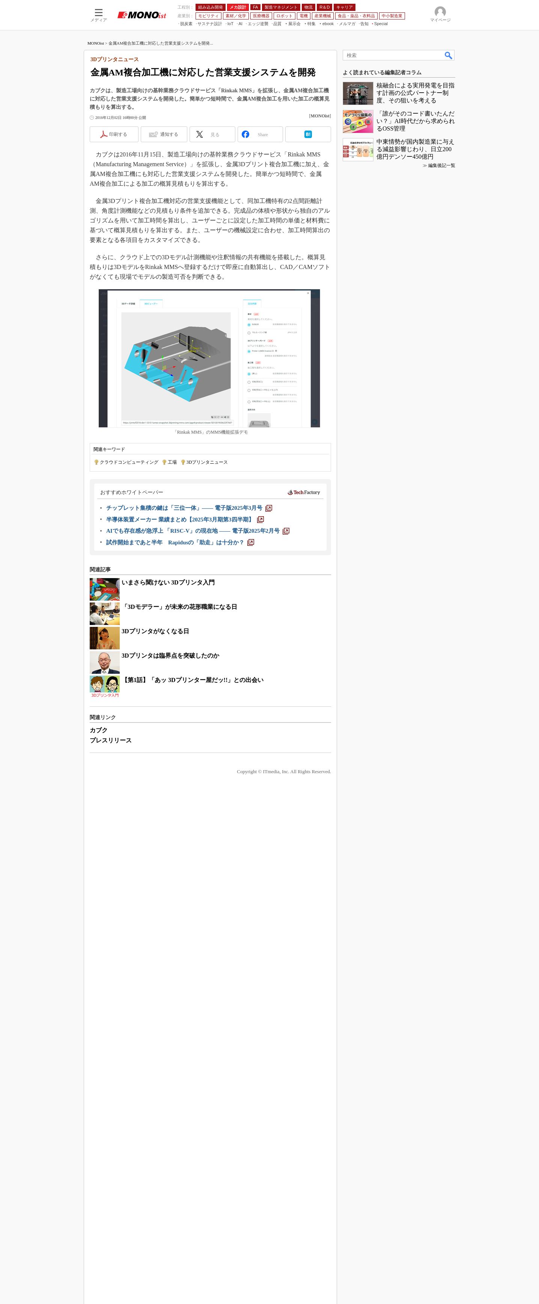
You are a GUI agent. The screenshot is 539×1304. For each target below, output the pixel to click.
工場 (172, 462)
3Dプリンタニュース (207, 462)
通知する (169, 134)
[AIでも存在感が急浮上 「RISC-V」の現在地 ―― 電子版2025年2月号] (197, 531)
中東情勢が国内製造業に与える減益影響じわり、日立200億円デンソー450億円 (415, 925)
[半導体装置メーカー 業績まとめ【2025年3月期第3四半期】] (185, 520)
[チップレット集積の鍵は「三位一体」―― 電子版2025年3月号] (189, 508)
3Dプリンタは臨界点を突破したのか (170, 655)
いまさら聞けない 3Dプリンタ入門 (168, 582)
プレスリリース (111, 740)
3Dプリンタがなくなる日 (155, 631)
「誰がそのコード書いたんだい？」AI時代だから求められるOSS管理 (415, 897)
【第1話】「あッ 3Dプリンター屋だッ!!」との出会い (192, 680)
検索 (449, 55)
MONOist (95, 43)
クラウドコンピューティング (129, 462)
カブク (99, 730)
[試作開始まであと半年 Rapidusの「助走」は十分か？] (180, 542)
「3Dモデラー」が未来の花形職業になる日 (179, 607)
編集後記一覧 (441, 942)
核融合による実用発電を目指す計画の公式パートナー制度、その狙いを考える (415, 869)
